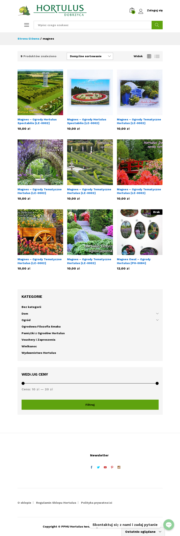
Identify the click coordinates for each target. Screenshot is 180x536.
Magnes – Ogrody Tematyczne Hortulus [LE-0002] (139, 121)
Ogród (26, 320)
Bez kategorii (31, 307)
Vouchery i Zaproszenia (38, 339)
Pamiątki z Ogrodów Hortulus (43, 333)
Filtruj (90, 404)
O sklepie (24, 502)
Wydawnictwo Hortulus (39, 352)
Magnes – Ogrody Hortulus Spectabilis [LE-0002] (37, 121)
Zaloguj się (150, 10)
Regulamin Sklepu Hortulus (56, 502)
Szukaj (157, 25)
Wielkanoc (29, 346)
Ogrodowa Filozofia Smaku (41, 326)
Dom (25, 313)
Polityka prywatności (96, 502)
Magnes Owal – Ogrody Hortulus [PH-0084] (134, 261)
